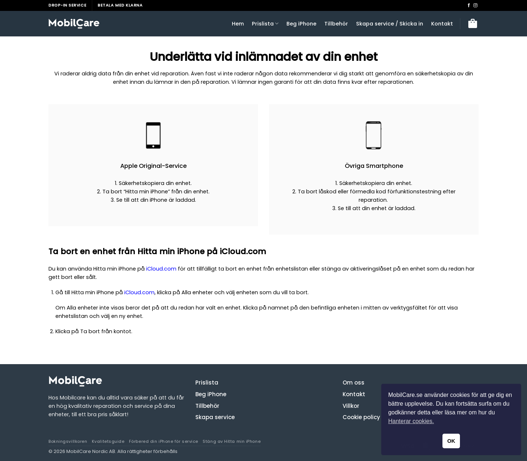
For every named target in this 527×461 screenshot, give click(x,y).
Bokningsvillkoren (67, 441)
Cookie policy (361, 417)
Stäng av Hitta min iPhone (232, 441)
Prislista (265, 23)
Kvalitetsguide (108, 441)
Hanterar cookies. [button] (411, 421)
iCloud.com (161, 268)
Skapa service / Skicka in (389, 23)
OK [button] (451, 441)
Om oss (353, 382)
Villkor (351, 405)
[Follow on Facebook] (469, 5)
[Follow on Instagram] (475, 5)
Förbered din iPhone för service (163, 441)
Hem (238, 23)
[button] (473, 23)
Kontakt (442, 23)
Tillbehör (336, 23)
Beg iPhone (301, 23)
